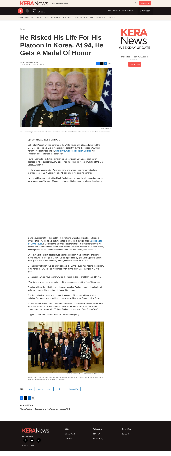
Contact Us (126, 439)
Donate (147, 6)
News (22, 34)
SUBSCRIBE (134, 69)
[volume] (27, 15)
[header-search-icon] (137, 6)
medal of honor (44, 394)
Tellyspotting (97, 434)
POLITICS (67, 23)
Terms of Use (126, 434)
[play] (20, 16)
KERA (67, 434)
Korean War (73, 394)
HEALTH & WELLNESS (40, 23)
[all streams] (145, 15)
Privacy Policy (98, 444)
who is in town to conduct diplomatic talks (73, 156)
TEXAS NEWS (23, 23)
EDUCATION (56, 23)
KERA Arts (68, 444)
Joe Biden (59, 394)
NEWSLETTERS (96, 23)
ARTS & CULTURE (80, 23)
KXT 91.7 (96, 439)
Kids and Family (70, 439)
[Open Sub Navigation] (104, 23)
